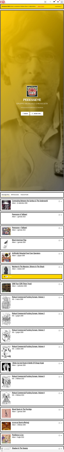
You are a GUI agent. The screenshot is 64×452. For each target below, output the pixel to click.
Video (9, 276)
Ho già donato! (58, 6)
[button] (50, 2)
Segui (25, 113)
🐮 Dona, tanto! (40, 6)
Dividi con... (36, 113)
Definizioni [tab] (15, 194)
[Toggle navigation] (45, 2)
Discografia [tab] (5, 194)
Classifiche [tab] (24, 194)
